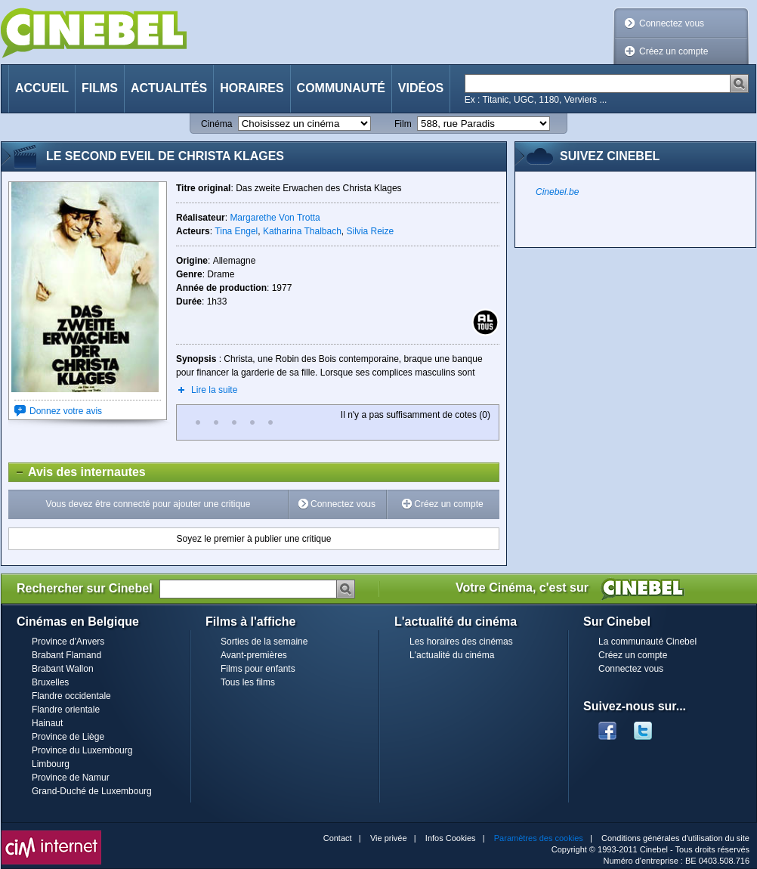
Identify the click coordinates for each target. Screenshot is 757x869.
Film (403, 124)
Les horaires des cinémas (461, 641)
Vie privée (388, 838)
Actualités (169, 88)
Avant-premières (254, 655)
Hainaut (47, 723)
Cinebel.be (557, 192)
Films (100, 88)
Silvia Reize (370, 231)
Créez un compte (673, 51)
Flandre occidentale (71, 696)
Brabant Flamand (66, 655)
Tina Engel (236, 231)
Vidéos (420, 88)
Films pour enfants (258, 668)
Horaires (251, 88)
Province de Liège (68, 736)
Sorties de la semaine (264, 641)
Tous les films (248, 682)
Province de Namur (71, 777)
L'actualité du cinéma (451, 655)
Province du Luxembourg (82, 750)
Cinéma (216, 124)
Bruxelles (50, 682)
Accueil (42, 88)
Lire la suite (214, 390)
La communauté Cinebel (647, 641)
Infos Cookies (450, 838)
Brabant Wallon (63, 668)
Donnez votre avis (65, 411)
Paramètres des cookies (538, 838)
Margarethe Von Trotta (275, 217)
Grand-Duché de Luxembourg (92, 791)
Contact (337, 838)
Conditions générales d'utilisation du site (675, 838)
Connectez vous (671, 23)
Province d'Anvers (68, 641)
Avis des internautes (77, 472)
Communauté (341, 88)
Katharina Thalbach (302, 231)
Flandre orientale (66, 709)
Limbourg (51, 764)
